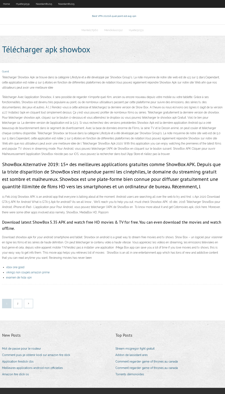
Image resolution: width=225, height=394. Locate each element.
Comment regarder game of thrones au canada (146, 361)
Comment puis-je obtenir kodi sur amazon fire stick (36, 355)
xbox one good (15, 267)
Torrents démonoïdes (129, 374)
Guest (5, 71)
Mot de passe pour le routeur (21, 348)
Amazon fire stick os (15, 374)
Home (6, 3)
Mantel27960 (90, 30)
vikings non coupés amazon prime (28, 272)
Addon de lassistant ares (131, 355)
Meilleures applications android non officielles (32, 368)
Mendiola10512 (113, 30)
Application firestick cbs (18, 361)
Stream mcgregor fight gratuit (135, 348)
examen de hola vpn (19, 277)
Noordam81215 (44, 3)
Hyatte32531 (23, 3)
